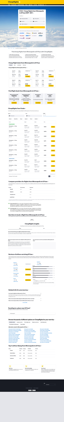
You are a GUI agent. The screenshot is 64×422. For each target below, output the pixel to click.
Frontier (14, 278)
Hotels (26, 5)
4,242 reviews (15, 265)
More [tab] (44, 228)
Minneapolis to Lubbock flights (29, 338)
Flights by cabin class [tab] (35, 322)
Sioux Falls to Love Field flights (44, 342)
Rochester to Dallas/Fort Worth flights (14, 334)
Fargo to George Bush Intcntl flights (29, 334)
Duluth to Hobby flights (43, 338)
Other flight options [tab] (43, 322)
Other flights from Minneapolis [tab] (13, 324)
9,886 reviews (15, 270)
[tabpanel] (32, 241)
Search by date (13, 5)
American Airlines (16, 273)
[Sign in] (45, 5)
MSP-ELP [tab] (32, 219)
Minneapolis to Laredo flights (44, 339)
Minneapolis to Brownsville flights (14, 335)
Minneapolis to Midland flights (13, 339)
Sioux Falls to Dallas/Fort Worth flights (30, 331)
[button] (25, 21)
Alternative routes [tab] (12, 322)
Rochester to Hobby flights (13, 342)
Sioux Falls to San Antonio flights (29, 335)
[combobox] (21, 16)
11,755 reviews (15, 276)
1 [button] (49, 176)
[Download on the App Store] (34, 390)
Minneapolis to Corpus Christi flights (14, 338)
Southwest (15, 262)
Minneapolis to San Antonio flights (29, 330)
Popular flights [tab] (22, 324)
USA (11, 48)
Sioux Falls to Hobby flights (44, 331)
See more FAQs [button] (25, 302)
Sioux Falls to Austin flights (44, 334)
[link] (14, 103)
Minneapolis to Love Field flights (13, 331)
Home (9, 5)
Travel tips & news (41, 5)
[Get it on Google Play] (30, 390)
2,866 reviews (15, 281)
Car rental (35, 5)
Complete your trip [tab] (19, 322)
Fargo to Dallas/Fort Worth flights (45, 330)
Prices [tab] (20, 228)
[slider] (56, 116)
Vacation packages (21, 5)
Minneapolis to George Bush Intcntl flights (15, 330)
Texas (13, 48)
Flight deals (30, 5)
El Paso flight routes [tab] (27, 322)
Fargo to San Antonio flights (44, 335)
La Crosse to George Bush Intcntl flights (30, 339)
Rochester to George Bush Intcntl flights (30, 342)
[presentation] (26, 67)
